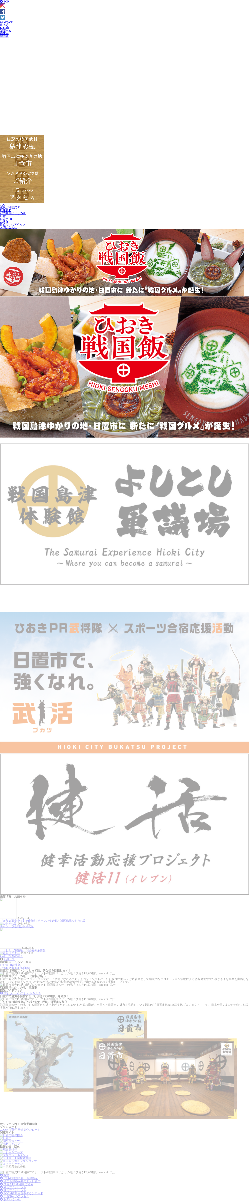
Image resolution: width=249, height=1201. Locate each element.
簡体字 (4, 33)
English (4, 27)
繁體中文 (5, 30)
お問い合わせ (8, 227)
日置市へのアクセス (13, 224)
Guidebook (6, 21)
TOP (4, 1)
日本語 (4, 24)
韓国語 (4, 36)
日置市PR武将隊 (6, 220)
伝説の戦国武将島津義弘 (10, 209)
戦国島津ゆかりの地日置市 (13, 215)
